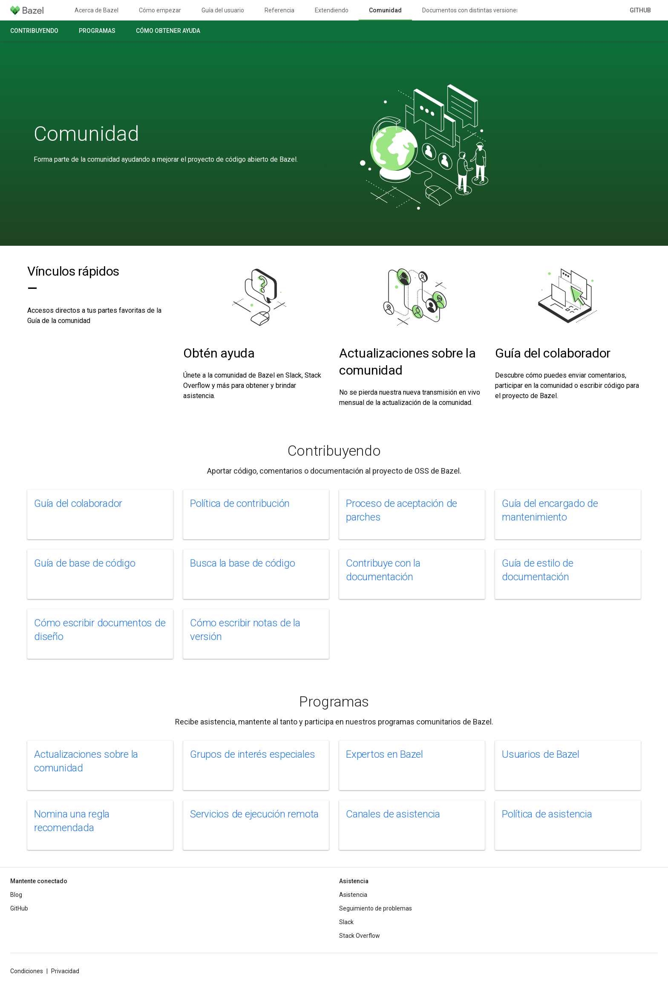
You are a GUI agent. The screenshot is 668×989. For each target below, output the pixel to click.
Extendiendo (331, 10)
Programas (97, 30)
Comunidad (86, 134)
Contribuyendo (34, 30)
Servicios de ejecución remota (254, 814)
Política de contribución (240, 503)
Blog (16, 894)
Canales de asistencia (393, 814)
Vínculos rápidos (73, 280)
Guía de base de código (84, 563)
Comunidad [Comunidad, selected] (385, 10)
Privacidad (65, 971)
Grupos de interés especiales (252, 754)
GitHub (640, 10)
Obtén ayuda (219, 353)
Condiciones (26, 971)
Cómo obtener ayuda (168, 30)
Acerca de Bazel (96, 10)
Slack (346, 922)
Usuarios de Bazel (540, 754)
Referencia (279, 10)
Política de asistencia (547, 814)
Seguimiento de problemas (375, 908)
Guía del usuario (223, 10)
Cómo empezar (160, 10)
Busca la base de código (242, 563)
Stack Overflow (359, 935)
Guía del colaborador (552, 353)
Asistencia (353, 894)
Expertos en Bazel (384, 754)
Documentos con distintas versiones (470, 10)
